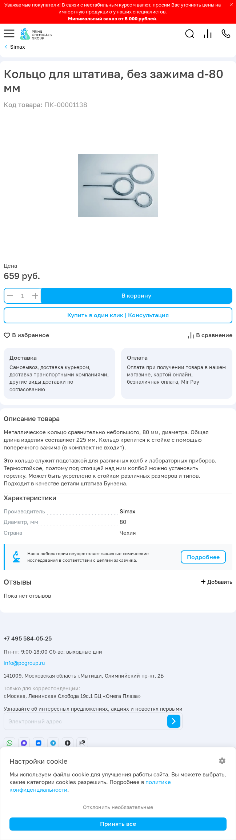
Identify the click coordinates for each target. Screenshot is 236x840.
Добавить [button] (216, 582)
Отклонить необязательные (118, 807)
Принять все (118, 823)
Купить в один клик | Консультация (118, 315)
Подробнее (203, 557)
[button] (189, 33)
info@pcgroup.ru (24, 663)
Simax (127, 511)
